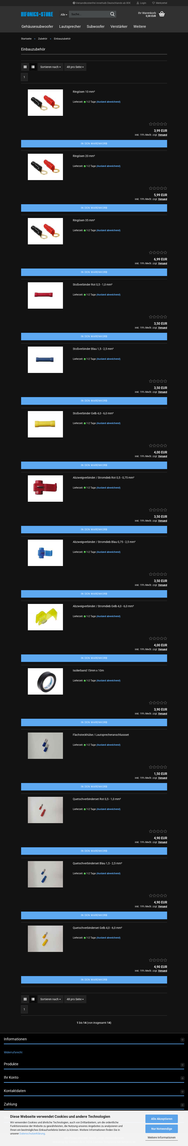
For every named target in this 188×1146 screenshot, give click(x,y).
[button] (25, 67)
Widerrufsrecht (13, 1052)
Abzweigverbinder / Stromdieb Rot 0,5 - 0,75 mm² (103, 477)
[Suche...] (64, 14)
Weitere (139, 26)
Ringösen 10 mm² (84, 91)
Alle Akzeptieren (161, 1118)
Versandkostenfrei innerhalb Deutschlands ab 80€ (102, 3)
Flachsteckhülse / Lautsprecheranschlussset (101, 734)
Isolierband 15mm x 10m (88, 670)
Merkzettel (159, 3)
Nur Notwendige (161, 1128)
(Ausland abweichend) (108, 101)
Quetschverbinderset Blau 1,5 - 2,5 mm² (97, 863)
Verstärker (119, 26)
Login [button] (141, 3)
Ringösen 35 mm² (84, 220)
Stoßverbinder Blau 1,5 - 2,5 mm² (93, 348)
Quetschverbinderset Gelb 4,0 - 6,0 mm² (97, 927)
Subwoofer (95, 26)
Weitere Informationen (162, 1137)
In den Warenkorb (94, 143)
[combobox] (50, 67)
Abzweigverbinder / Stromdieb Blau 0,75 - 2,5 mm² (104, 541)
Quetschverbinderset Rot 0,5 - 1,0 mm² (97, 799)
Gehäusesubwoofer (37, 26)
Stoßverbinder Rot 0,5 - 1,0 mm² (92, 284)
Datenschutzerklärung (32, 1133)
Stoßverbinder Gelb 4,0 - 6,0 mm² (93, 413)
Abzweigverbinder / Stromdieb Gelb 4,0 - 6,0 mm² (103, 606)
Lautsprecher (70, 26)
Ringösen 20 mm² (84, 156)
